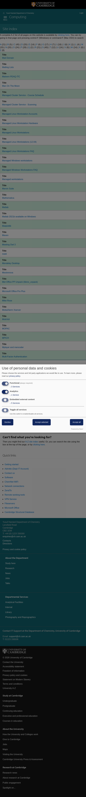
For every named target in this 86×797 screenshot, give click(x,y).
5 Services (15, 403)
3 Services (15, 386)
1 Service (14, 395)
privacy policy (14, 376)
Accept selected (41, 422)
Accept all (77, 422)
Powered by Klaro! (77, 429)
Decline (7, 422)
